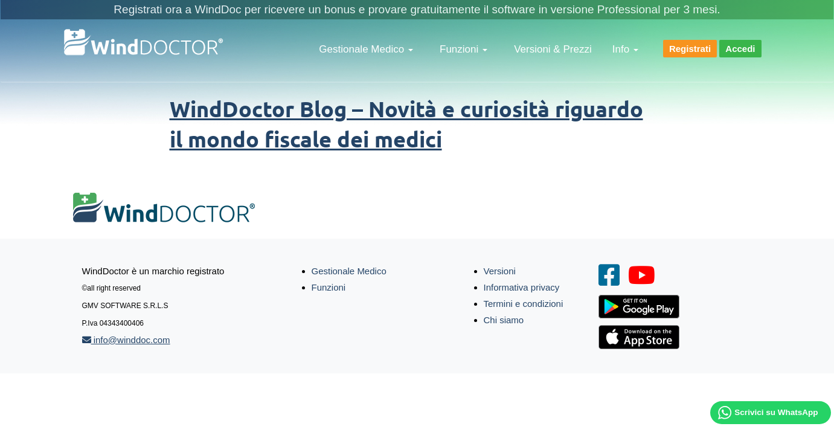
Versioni (500, 271)
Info (625, 49)
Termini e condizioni (523, 303)
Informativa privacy (522, 287)
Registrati (690, 49)
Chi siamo (504, 320)
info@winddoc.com (126, 340)
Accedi (740, 49)
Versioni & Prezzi (553, 49)
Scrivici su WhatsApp (776, 412)
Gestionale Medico (366, 49)
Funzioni (463, 49)
